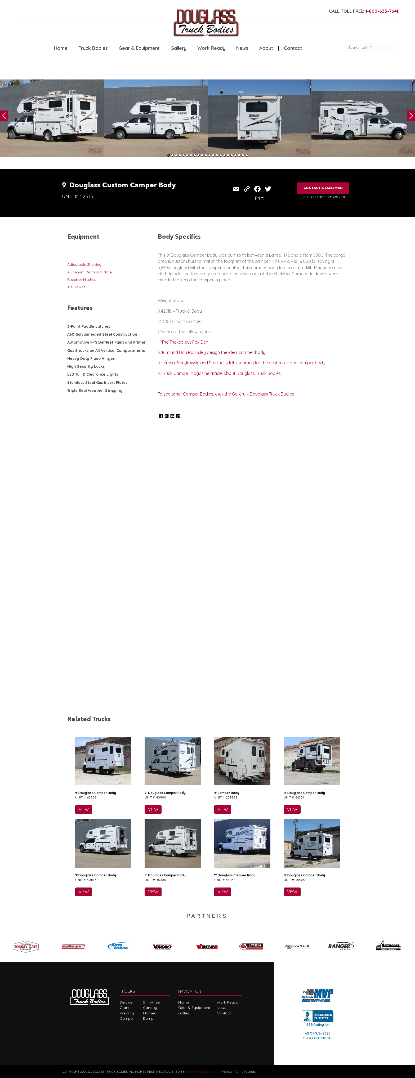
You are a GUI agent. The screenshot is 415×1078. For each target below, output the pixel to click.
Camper (127, 1018)
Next (411, 115)
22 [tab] (246, 155)
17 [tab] (228, 155)
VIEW (84, 809)
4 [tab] (180, 155)
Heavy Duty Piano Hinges (91, 358)
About (266, 48)
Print (259, 198)
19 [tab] (235, 155)
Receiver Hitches (81, 279)
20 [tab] (239, 155)
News (242, 48)
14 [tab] (217, 155)
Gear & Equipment (139, 48)
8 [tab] (194, 155)
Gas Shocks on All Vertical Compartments (106, 350)
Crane (125, 1007)
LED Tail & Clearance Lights (92, 374)
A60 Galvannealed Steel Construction (102, 334)
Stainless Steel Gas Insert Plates (97, 382)
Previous (4, 115)
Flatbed (150, 1013)
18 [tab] (231, 155)
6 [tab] (187, 155)
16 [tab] (224, 155)
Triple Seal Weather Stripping (95, 390)
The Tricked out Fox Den (184, 342)
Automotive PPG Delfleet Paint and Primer (106, 342)
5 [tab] (183, 155)
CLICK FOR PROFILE (318, 1038)
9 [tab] (198, 155)
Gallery (178, 48)
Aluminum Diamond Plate (89, 272)
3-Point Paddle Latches (88, 326)
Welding (127, 1013)
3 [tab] (176, 155)
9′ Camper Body (226, 793)
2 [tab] (172, 155)
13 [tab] (213, 155)
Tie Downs (76, 287)
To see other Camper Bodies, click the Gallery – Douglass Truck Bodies (226, 394)
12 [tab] (209, 155)
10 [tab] (202, 155)
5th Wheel (151, 1002)
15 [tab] (220, 155)
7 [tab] (191, 155)
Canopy (150, 1007)
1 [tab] (168, 155)
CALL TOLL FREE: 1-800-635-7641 (323, 197)
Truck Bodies (93, 48)
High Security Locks (86, 366)
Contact (293, 48)
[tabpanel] (52, 118)
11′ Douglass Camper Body (304, 793)
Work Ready (211, 48)
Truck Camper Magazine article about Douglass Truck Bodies (221, 373)
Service (126, 1002)
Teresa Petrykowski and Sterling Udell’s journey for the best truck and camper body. (244, 362)
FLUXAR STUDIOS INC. (201, 1071)
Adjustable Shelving (84, 264)
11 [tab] (205, 155)
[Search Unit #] (369, 47)
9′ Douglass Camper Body (95, 793)
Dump (148, 1018)
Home (61, 48)
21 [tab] (243, 155)
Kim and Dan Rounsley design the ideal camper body (213, 352)
